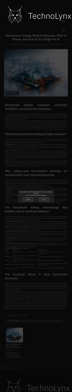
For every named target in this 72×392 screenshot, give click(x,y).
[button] (64, 14)
